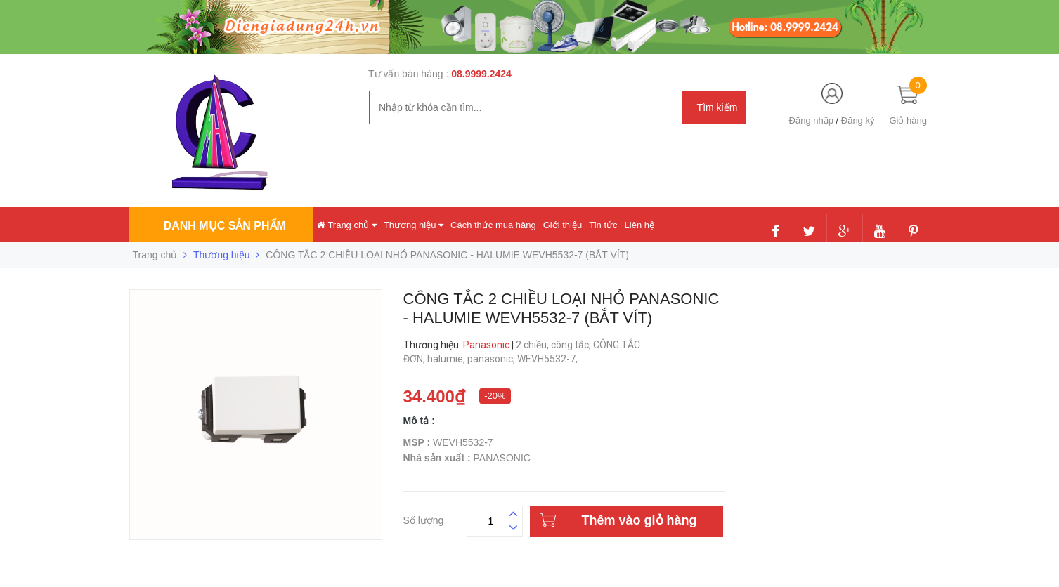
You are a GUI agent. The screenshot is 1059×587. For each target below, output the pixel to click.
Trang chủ (347, 225)
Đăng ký (858, 120)
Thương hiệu (413, 225)
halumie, (447, 358)
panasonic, (492, 358)
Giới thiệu (562, 225)
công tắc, (572, 344)
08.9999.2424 (481, 73)
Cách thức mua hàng (493, 225)
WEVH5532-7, (548, 358)
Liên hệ (639, 225)
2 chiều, (533, 344)
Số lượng (423, 518)
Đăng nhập (811, 120)
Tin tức (603, 225)
